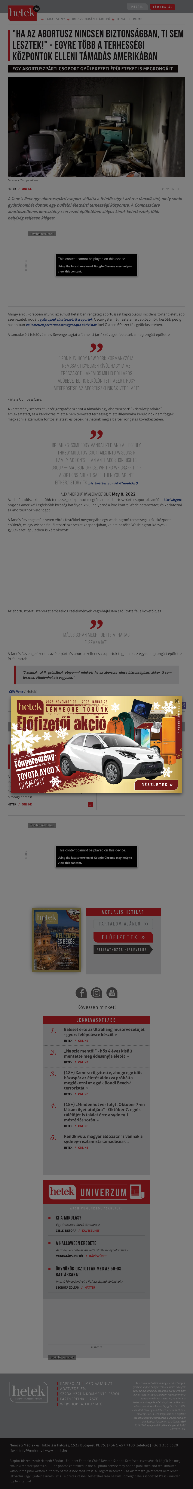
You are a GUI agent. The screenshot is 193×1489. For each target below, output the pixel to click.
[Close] (176, 702)
